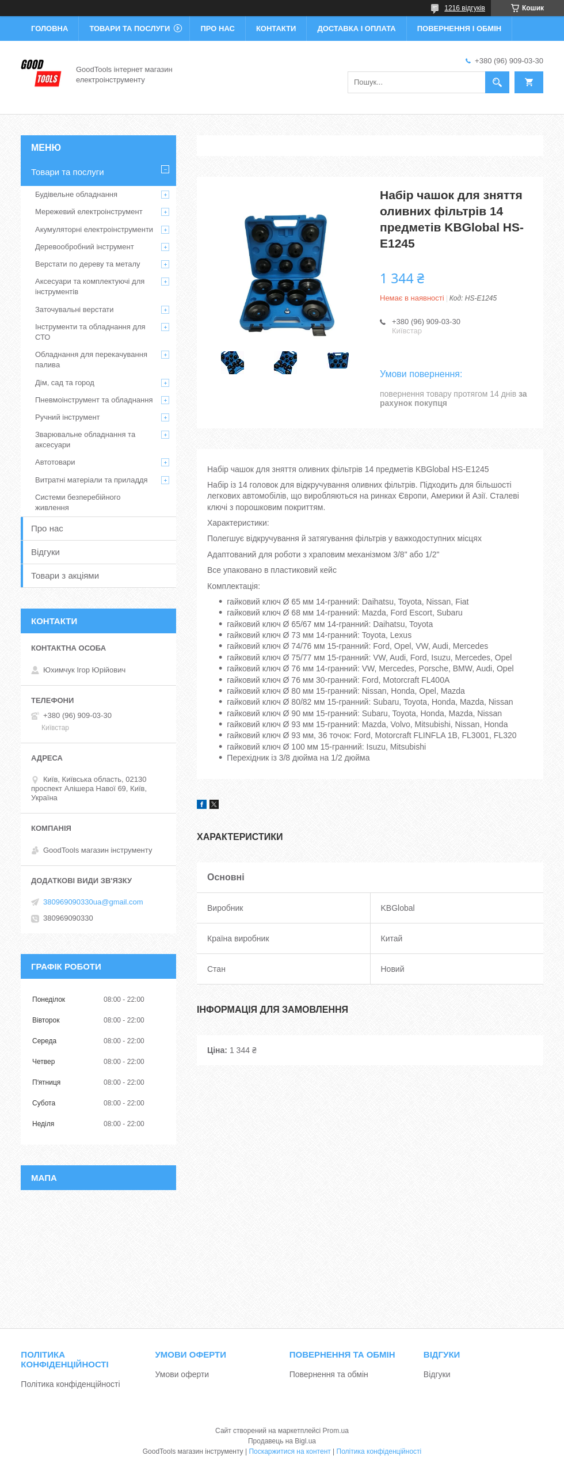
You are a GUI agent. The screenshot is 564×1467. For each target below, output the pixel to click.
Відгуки (45, 552)
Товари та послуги (129, 28)
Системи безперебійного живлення (77, 502)
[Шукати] (497, 82)
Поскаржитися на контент (289, 1451)
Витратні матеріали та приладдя (91, 480)
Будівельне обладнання (76, 194)
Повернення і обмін (459, 28)
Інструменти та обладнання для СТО (90, 331)
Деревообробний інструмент (84, 246)
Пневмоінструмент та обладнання (94, 400)
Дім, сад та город (64, 382)
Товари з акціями (65, 575)
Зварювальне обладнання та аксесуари (85, 439)
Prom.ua (336, 1431)
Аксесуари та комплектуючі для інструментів (89, 286)
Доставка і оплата (356, 28)
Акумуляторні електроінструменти (94, 229)
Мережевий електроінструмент (89, 211)
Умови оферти (182, 1374)
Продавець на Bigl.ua (282, 1441)
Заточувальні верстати (74, 309)
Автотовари (55, 462)
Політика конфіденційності (70, 1384)
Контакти (276, 28)
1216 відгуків (464, 8)
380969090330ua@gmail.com (93, 902)
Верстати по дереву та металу (87, 264)
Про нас (217, 28)
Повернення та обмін (328, 1374)
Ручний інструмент (67, 417)
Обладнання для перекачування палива (91, 359)
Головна (49, 28)
